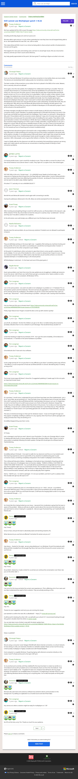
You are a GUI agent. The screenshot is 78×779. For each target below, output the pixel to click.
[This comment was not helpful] (71, 73)
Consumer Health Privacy (27, 772)
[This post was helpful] (71, 26)
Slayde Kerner (14, 266)
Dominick (12, 577)
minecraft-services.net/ (49, 613)
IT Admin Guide (31, 619)
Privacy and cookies (41, 772)
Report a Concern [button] (25, 26)
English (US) (10, 769)
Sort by (71, 67)
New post (39, 744)
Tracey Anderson (15, 24)
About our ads (69, 772)
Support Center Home (10, 16)
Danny (11, 516)
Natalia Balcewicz (15, 224)
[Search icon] (51, 3)
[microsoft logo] (68, 769)
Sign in (74, 4)
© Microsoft (39, 775)
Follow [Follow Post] (65, 21)
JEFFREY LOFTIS (14, 154)
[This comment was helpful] (69, 73)
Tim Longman (14, 281)
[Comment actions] (73, 76)
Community (22, 16)
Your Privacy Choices (13, 772)
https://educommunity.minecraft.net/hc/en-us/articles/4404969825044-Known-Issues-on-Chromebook (31, 306)
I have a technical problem (36, 16)
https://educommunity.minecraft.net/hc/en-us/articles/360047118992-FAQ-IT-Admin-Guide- (32, 31)
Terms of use (51, 772)
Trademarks (59, 772)
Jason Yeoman (14, 189)
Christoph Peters (15, 72)
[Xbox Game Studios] (47, 757)
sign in (10, 734)
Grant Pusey (13, 204)
